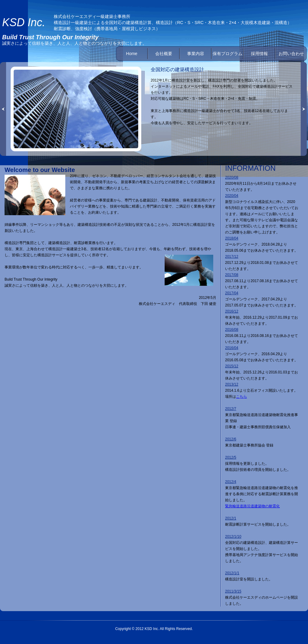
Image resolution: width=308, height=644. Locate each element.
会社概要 (163, 53)
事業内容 (195, 53)
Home (131, 53)
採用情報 (259, 53)
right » (304, 109)
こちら (241, 396)
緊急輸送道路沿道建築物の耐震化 (252, 506)
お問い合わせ (291, 53)
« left (3, 109)
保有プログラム (227, 53)
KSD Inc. (23, 22)
